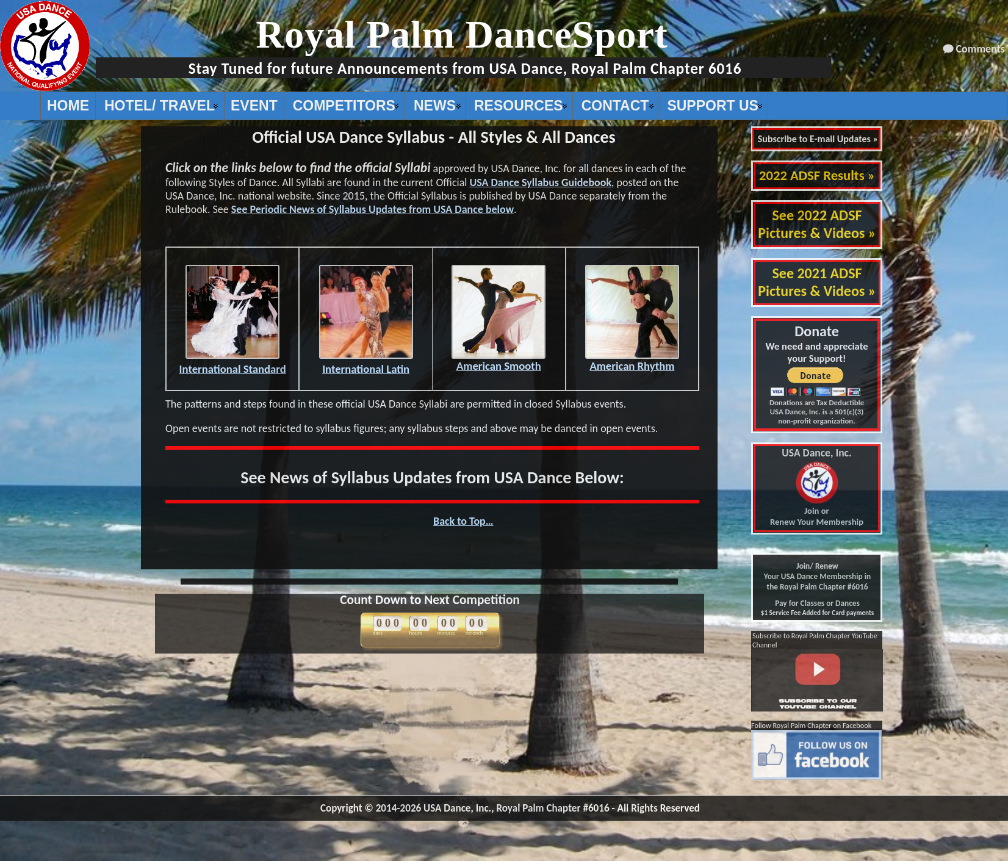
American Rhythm (632, 360)
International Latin (366, 363)
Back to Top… (463, 521)
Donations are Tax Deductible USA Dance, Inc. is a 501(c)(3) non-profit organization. (816, 411)
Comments (980, 49)
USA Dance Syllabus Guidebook (540, 182)
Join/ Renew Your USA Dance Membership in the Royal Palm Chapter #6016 (817, 576)
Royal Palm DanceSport (462, 34)
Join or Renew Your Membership (816, 487)
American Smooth (498, 360)
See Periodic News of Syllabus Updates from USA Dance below (372, 209)
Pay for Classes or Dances (817, 603)
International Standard (232, 363)
